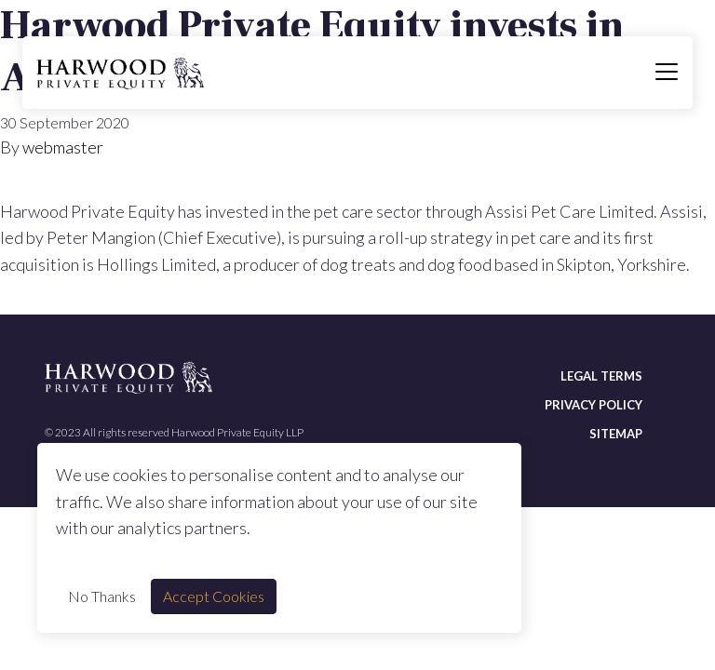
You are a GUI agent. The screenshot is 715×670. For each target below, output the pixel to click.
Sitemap (615, 433)
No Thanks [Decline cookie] (102, 596)
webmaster (62, 147)
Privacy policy (593, 404)
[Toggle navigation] (666, 72)
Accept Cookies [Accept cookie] (213, 596)
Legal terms (601, 375)
